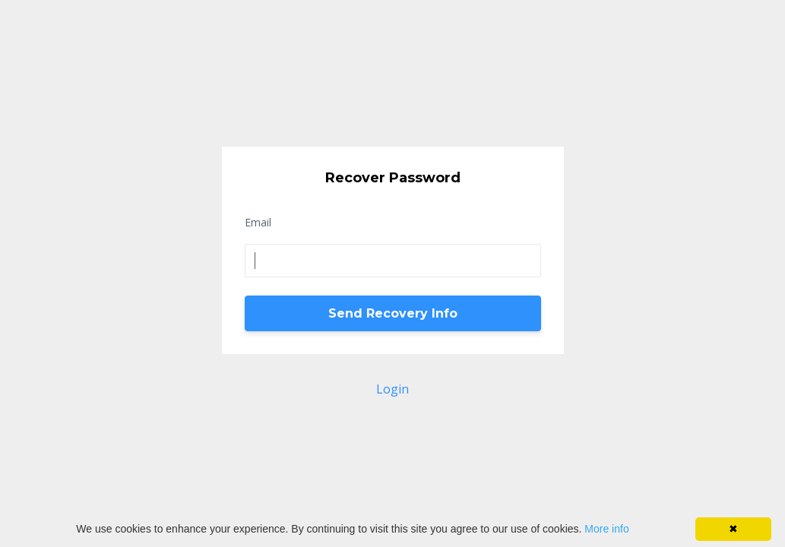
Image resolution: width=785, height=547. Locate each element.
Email (258, 222)
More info (606, 529)
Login (392, 389)
